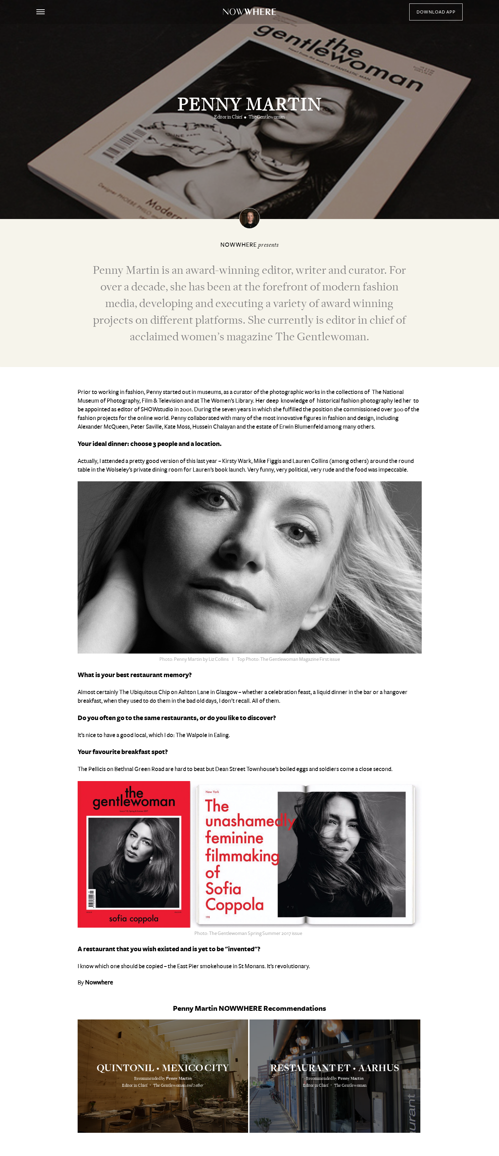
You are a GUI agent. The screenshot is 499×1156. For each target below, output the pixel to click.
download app (436, 12)
